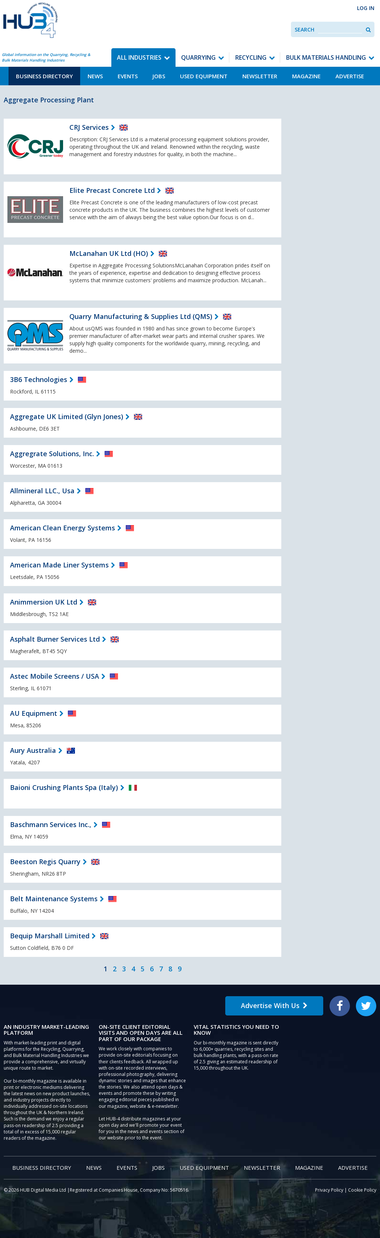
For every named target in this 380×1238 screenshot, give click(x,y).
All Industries (139, 57)
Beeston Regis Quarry (45, 861)
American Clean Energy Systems (62, 527)
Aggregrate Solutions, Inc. (52, 453)
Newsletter (259, 76)
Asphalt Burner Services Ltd (55, 639)
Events (128, 76)
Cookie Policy (362, 1190)
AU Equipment (33, 713)
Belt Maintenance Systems (54, 898)
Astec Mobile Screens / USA (54, 676)
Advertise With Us (274, 1005)
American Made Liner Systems (59, 564)
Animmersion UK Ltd (43, 601)
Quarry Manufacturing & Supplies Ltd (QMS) (140, 316)
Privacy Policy (329, 1190)
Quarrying (198, 57)
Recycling (250, 57)
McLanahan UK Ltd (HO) (108, 253)
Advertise (349, 76)
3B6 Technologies (38, 379)
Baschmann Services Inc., (50, 824)
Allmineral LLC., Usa (42, 490)
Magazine (306, 76)
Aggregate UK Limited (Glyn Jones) (66, 416)
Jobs (159, 76)
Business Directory (44, 76)
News (95, 76)
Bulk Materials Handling (326, 57)
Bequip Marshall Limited (49, 935)
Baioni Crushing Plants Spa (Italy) (64, 787)
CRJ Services (89, 127)
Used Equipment (203, 76)
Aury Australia (33, 750)
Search (304, 29)
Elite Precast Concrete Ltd (112, 190)
